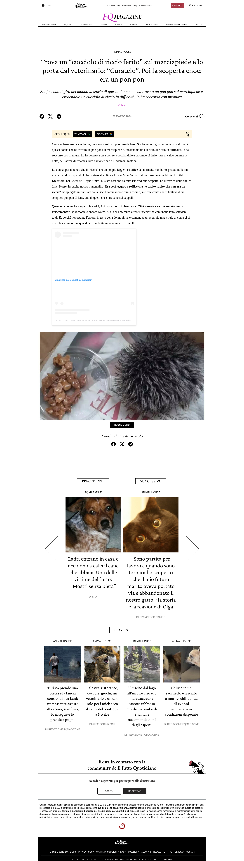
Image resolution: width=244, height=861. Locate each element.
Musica (118, 25)
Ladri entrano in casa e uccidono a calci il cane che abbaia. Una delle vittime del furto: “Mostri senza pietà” (93, 572)
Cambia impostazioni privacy (111, 852)
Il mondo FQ (145, 5)
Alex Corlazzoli (103, 724)
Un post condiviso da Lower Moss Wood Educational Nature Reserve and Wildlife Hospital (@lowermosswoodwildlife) (111, 320)
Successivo (151, 481)
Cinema (103, 25)
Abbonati (177, 5)
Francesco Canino (152, 617)
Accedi (109, 791)
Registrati (135, 791)
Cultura (199, 25)
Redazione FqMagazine (64, 729)
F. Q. (123, 105)
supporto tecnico (181, 817)
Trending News (48, 25)
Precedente (93, 481)
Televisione (85, 25)
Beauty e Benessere (176, 25)
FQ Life (67, 25)
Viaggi (133, 25)
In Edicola (111, 5)
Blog (118, 5)
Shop (135, 5)
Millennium (126, 5)
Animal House (122, 51)
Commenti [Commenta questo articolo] (194, 116)
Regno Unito (122, 425)
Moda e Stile (151, 25)
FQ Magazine (93, 492)
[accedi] (196, 5)
